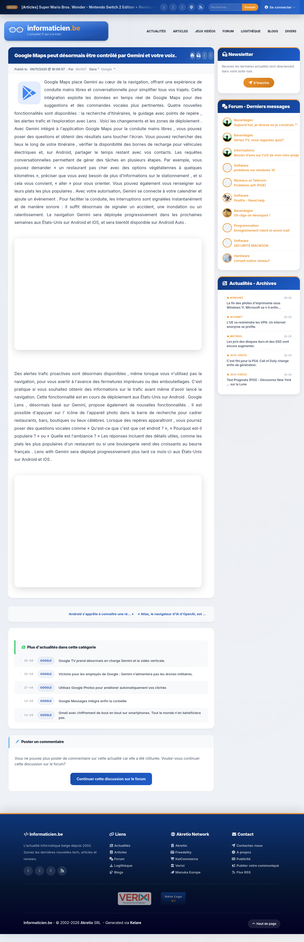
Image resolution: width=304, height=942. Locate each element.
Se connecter (280, 7)
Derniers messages (268, 106)
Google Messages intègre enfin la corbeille (93, 701)
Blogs (116, 872)
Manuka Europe (185, 872)
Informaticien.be (38, 922)
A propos (241, 852)
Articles (118, 852)
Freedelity (181, 852)
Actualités (240, 283)
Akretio (178, 845)
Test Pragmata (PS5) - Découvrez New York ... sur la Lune (259, 382)
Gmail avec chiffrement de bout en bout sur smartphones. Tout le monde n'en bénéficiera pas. (130, 715)
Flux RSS (241, 872)
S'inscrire (259, 83)
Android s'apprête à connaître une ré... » (101, 614)
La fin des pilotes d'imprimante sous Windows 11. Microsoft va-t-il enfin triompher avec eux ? (253, 305)
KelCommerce (184, 859)
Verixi (177, 865)
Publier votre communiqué (255, 865)
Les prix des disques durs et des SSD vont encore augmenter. (258, 344)
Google (106, 69)
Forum (236, 106)
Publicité (241, 859)
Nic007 (81, 69)
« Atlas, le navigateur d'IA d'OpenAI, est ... (172, 614)
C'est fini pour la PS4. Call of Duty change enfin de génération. (258, 363)
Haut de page (264, 924)
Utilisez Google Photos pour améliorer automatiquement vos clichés (113, 688)
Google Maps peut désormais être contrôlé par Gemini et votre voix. (95, 55)
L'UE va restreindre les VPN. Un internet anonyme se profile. (256, 324)
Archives (266, 283)
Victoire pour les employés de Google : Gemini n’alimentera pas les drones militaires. (126, 674)
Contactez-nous (247, 845)
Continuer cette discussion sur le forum (111, 779)
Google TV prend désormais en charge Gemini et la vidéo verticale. (112, 661)
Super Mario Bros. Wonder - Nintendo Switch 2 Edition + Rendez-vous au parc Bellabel (115, 7)
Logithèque (120, 865)
